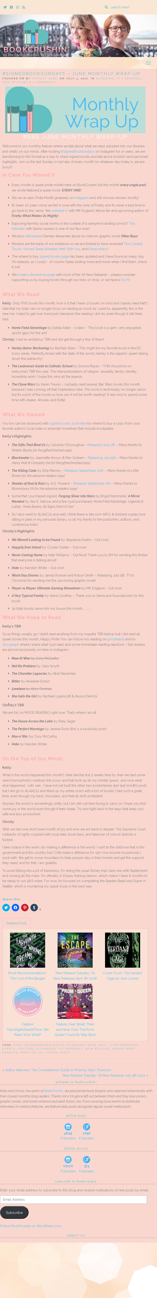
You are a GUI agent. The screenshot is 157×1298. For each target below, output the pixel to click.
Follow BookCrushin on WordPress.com (30, 1226)
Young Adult (58, 1052)
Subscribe (14, 1212)
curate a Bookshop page (36, 275)
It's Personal (129, 78)
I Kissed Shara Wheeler (40, 249)
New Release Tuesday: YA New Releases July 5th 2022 (104, 1075)
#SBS (18, 1045)
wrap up (28, 1052)
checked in (59, 211)
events (9, 1048)
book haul (98, 1045)
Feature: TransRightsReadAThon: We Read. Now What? (28, 1029)
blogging (76, 1045)
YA (41, 1052)
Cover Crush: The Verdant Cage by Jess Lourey (122, 975)
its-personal (70, 1048)
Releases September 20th (84, 470)
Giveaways (46, 1048)
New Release (98, 1048)
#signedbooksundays (45, 1045)
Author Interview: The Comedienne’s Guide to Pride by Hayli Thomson (58, 1070)
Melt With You (69, 249)
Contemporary (124, 1045)
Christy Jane (44, 78)
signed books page (54, 256)
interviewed (33, 236)
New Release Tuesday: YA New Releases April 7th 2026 (75, 975)
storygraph (10, 644)
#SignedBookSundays (78, 151)
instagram (81, 198)
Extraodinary (97, 249)
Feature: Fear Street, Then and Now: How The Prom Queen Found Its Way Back (75, 1029)
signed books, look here (67, 423)
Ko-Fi (125, 280)
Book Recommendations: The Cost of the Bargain (27, 975)
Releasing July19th (102, 458)
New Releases (15, 82)
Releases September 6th (91, 483)
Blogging (105, 78)
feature (26, 1048)
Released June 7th (101, 445)
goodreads (115, 639)
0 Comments (44, 82)
